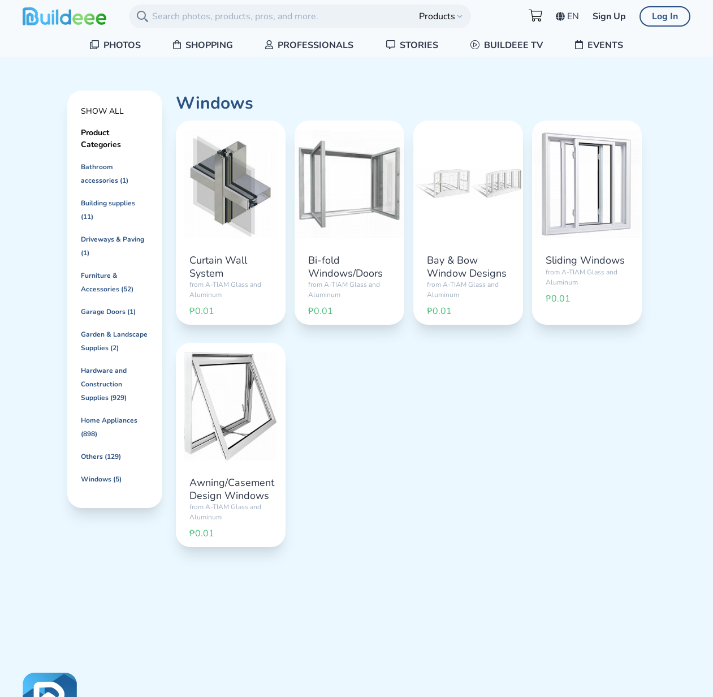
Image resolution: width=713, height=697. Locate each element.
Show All (102, 111)
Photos (115, 45)
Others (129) (101, 456)
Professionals (309, 45)
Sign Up (609, 16)
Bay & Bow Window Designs (467, 266)
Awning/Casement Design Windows (231, 489)
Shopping (203, 45)
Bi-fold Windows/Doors (345, 266)
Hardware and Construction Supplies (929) (104, 384)
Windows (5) (101, 479)
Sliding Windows (585, 260)
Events (599, 45)
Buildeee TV (506, 45)
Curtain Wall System (218, 266)
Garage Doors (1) (108, 311)
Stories (412, 45)
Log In (665, 16)
